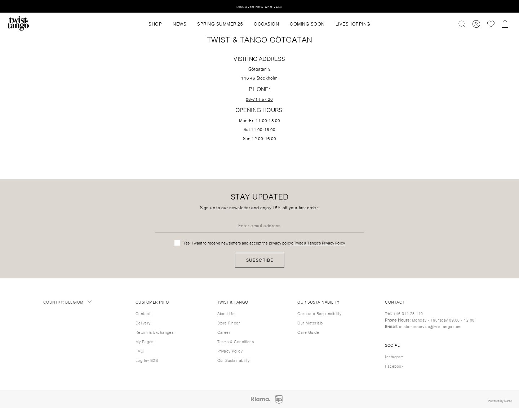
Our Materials (310, 322)
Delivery (143, 322)
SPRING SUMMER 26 (220, 23)
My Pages (145, 341)
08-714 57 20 (259, 99)
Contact (143, 313)
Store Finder (228, 322)
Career (224, 332)
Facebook (394, 366)
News (179, 23)
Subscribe (259, 260)
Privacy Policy (230, 351)
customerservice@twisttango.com (430, 326)
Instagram (394, 356)
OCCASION (266, 23)
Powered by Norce (500, 400)
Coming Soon (307, 23)
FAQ (139, 351)
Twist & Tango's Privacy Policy (319, 242)
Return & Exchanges (155, 332)
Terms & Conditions (235, 341)
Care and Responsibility (319, 313)
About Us (226, 313)
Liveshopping (353, 23)
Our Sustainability (233, 360)
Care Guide (308, 332)
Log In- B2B (147, 360)
